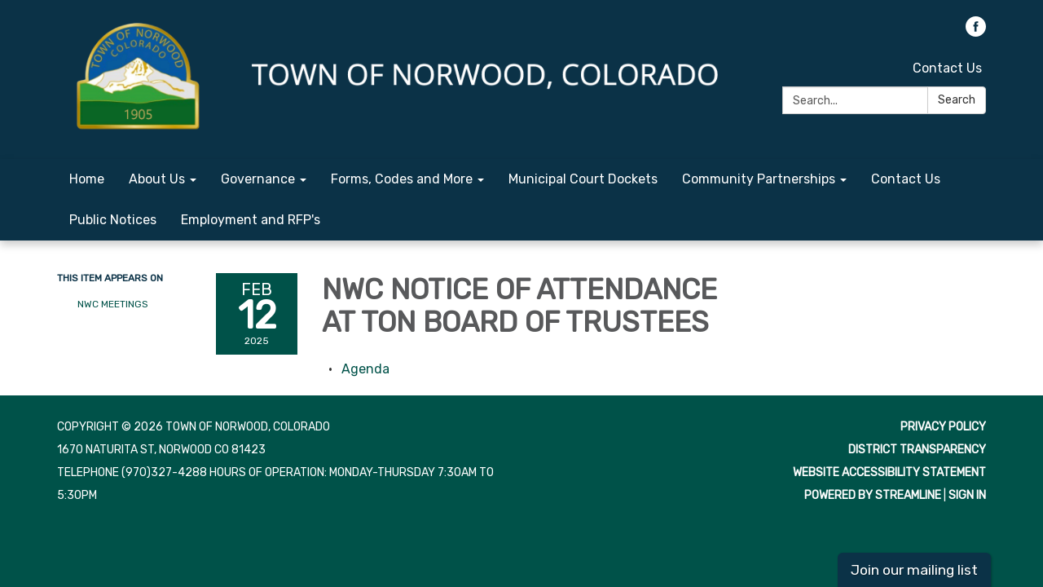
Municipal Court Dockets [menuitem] (583, 179)
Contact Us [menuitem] (905, 179)
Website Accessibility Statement (889, 472)
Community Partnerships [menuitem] (758, 179)
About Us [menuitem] (157, 179)
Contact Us (947, 68)
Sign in (967, 495)
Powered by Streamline (872, 495)
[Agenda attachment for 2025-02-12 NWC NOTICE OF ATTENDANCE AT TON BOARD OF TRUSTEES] (365, 369)
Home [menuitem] (86, 179)
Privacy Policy (943, 427)
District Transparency (917, 450)
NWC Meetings (112, 304)
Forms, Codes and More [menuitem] (402, 179)
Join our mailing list (914, 570)
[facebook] (976, 32)
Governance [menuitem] (258, 179)
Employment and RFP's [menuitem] (250, 219)
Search (956, 100)
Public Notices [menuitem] (112, 219)
